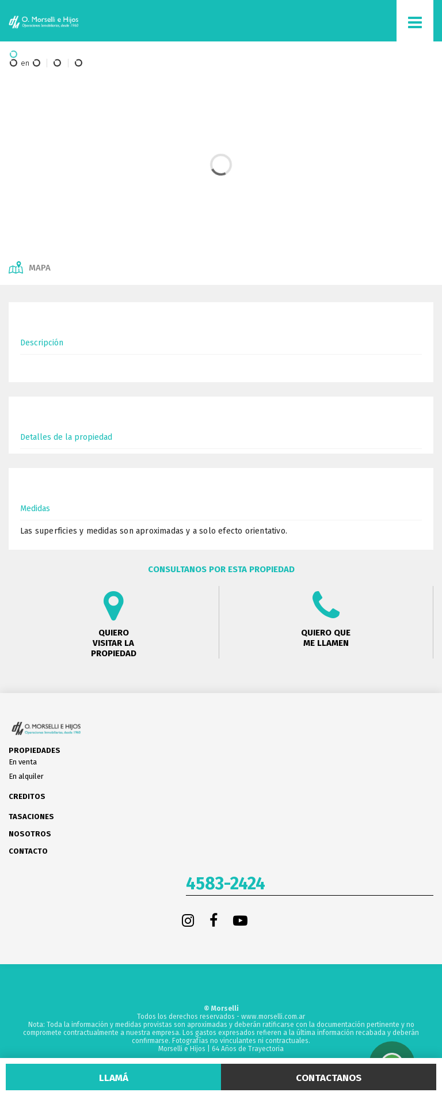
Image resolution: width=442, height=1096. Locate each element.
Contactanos (328, 1078)
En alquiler (26, 776)
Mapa (30, 267)
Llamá (113, 1078)
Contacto (28, 851)
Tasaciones (31, 816)
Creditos (27, 796)
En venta (23, 762)
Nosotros (30, 833)
